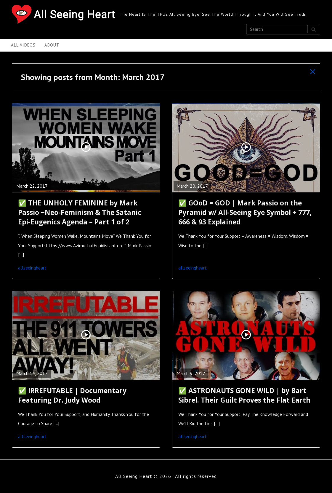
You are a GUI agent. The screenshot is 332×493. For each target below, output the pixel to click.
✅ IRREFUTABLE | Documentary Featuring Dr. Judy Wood (72, 395)
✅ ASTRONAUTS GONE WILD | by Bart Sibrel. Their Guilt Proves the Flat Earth (244, 395)
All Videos (23, 45)
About (52, 45)
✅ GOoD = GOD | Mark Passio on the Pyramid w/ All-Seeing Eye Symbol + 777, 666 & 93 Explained (245, 212)
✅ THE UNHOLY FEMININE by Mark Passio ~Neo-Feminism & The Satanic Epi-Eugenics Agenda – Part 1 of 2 (79, 212)
